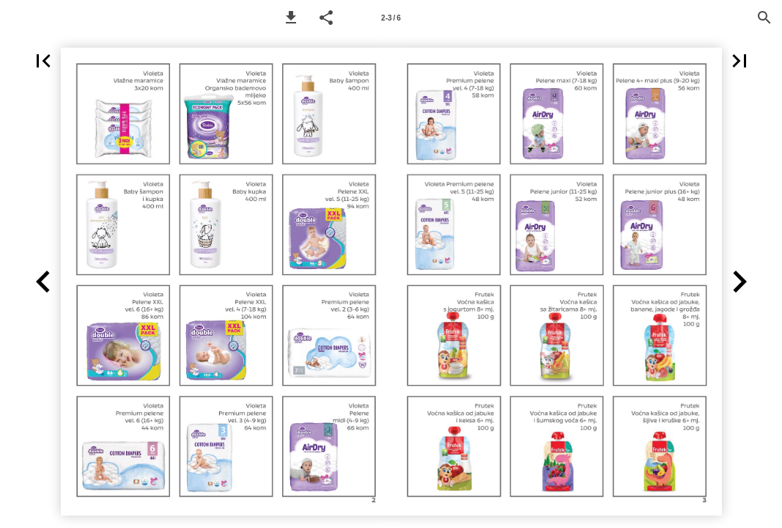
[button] (291, 17)
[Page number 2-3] (391, 17)
